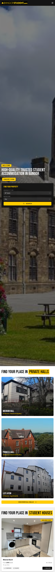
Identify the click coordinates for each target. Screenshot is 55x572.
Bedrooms (7, 196)
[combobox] (27, 193)
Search (27, 203)
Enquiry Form (9, 179)
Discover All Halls (27, 502)
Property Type (8, 190)
